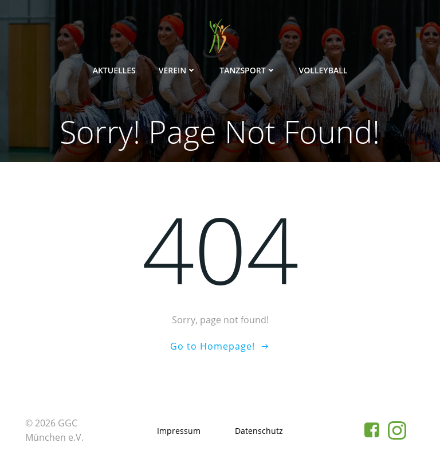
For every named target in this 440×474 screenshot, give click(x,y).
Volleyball (323, 70)
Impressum (179, 430)
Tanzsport (247, 70)
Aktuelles (114, 70)
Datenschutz (259, 430)
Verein (178, 70)
